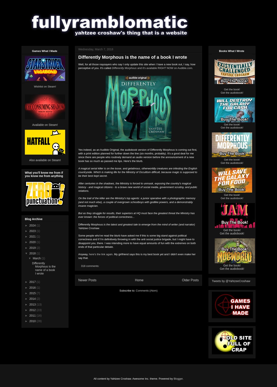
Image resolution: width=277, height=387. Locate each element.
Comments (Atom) (146, 290)
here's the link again (101, 254)
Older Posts (190, 280)
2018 (33, 253)
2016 (33, 287)
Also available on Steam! (45, 160)
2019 (33, 247)
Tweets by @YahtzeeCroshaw (231, 281)
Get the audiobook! (232, 92)
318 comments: (90, 266)
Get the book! (232, 89)
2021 (33, 236)
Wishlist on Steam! (45, 86)
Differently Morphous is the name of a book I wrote (132, 57)
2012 (33, 310)
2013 (33, 304)
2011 (33, 315)
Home (139, 280)
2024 (33, 225)
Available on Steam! (45, 124)
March (37, 258)
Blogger (178, 378)
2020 (33, 242)
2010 (33, 321)
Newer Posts (87, 280)
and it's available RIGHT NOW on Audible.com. (152, 68)
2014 (33, 298)
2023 (33, 231)
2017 (33, 282)
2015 (33, 293)
